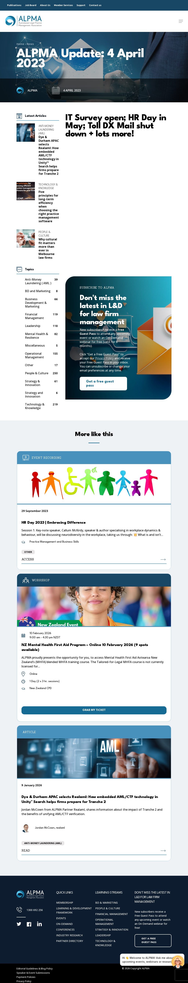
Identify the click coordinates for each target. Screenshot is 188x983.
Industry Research (69, 935)
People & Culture (44, 233)
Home (20, 44)
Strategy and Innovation (34, 394)
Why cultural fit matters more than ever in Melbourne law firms (48, 248)
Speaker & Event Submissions (33, 972)
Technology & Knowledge (48, 186)
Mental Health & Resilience (36, 335)
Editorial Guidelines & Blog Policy (35, 968)
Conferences (65, 929)
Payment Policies (26, 977)
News (30, 44)
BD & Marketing (106, 902)
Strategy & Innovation (32, 383)
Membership (64, 902)
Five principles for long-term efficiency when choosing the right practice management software (49, 206)
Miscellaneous (35, 345)
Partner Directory (69, 941)
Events (61, 918)
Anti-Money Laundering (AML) (46, 129)
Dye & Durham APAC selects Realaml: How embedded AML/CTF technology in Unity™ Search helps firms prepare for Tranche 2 (49, 155)
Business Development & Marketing (36, 302)
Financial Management (34, 316)
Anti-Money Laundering (38, 281)
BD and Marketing (37, 291)
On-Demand (64, 924)
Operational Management (34, 355)
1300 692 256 (35, 910)
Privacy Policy (104, 358)
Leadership (32, 326)
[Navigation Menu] (181, 21)
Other (29, 365)
